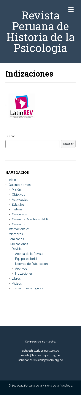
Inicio (12, 180)
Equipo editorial (26, 259)
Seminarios (16, 239)
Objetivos (18, 194)
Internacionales (19, 229)
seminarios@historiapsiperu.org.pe (40, 360)
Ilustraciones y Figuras (27, 288)
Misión (16, 189)
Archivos (21, 268)
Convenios (19, 214)
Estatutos (18, 204)
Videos (17, 283)
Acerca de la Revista (29, 254)
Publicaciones (18, 244)
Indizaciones (24, 273)
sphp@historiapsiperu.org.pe (40, 350)
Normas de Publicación (31, 264)
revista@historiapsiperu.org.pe (40, 355)
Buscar (10, 136)
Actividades (20, 199)
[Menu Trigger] (71, 9)
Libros (16, 278)
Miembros (16, 234)
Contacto (18, 224)
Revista (17, 249)
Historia (17, 209)
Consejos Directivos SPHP (30, 219)
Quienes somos (20, 185)
